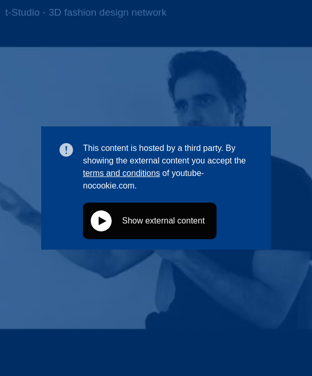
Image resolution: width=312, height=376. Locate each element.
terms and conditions (121, 173)
